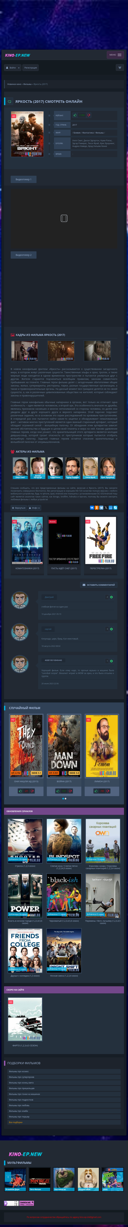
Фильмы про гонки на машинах (24, 1096)
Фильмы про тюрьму (19, 1119)
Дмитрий (49, 597)
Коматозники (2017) (27, 568)
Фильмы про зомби (18, 1113)
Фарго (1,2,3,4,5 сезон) (25, 1048)
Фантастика (88, 132)
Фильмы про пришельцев (21, 1090)
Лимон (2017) (102, 781)
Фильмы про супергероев (21, 1079)
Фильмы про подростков (21, 1102)
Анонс (53, 521)
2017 (74, 125)
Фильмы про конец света (21, 1085)
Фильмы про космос (19, 1073)
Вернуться (18, 507)
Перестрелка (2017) (100, 568)
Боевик (77, 132)
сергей (48, 629)
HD (13, 116)
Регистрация (30, 67)
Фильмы (100, 132)
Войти (13, 67)
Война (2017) (64, 781)
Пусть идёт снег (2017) (64, 568)
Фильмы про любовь (19, 1107)
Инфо (34, 507)
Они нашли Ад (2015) (26, 781)
